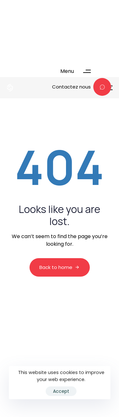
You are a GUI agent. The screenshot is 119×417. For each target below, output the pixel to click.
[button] (78, 71)
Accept (61, 391)
